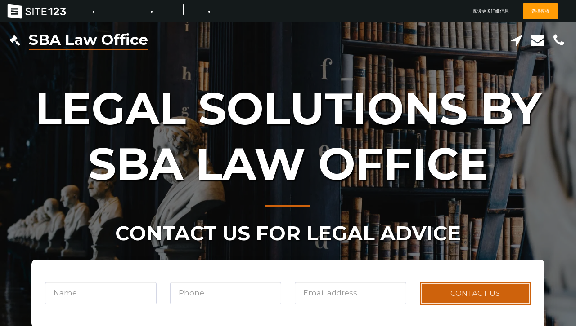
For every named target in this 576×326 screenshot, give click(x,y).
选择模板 (539, 11)
